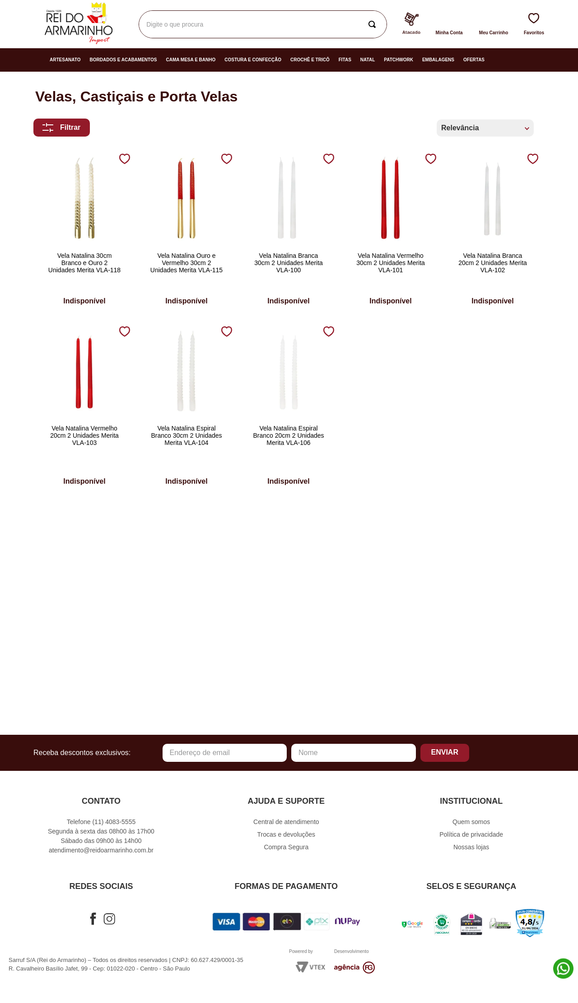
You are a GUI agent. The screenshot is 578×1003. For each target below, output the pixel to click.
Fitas (345, 59)
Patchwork (398, 59)
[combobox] (263, 24)
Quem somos (471, 821)
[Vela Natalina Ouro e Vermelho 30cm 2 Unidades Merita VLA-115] (186, 230)
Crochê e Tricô (310, 59)
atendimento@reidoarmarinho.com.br (101, 850)
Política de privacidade (471, 834)
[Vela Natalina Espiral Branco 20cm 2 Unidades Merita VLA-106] (288, 407)
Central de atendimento (286, 821)
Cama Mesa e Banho (190, 59)
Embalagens (438, 59)
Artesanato (65, 59)
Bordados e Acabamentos (123, 59)
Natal (367, 59)
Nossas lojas (471, 847)
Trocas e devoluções (286, 834)
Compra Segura (286, 847)
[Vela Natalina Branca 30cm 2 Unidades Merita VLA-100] (288, 230)
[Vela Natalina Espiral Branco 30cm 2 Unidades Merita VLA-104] (186, 407)
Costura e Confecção (252, 59)
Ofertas (474, 59)
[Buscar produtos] (373, 24)
